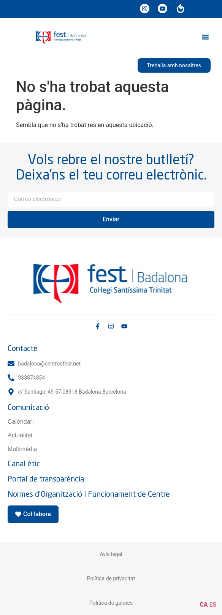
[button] (205, 37)
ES (212, 604)
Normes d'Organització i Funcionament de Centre (89, 494)
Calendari (20, 421)
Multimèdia (22, 449)
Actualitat (20, 435)
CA (204, 604)
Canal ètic (24, 463)
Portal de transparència (46, 478)
